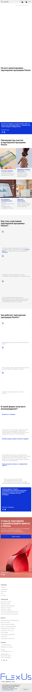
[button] (16, 537)
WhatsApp (5, 252)
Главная (3, 5)
